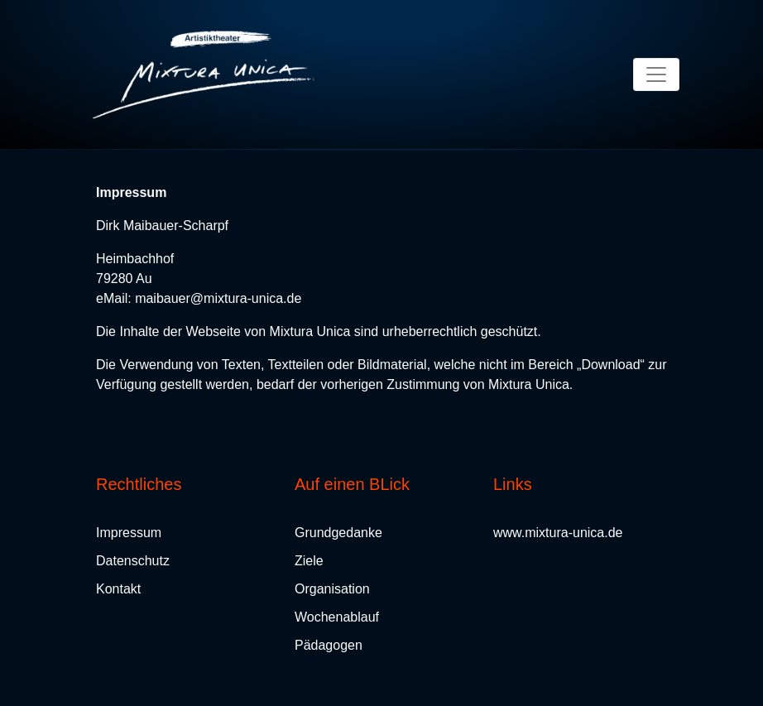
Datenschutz (133, 561)
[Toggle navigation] (656, 74)
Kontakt (118, 589)
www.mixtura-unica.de (558, 533)
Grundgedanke (338, 533)
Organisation (332, 589)
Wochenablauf (337, 617)
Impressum (128, 533)
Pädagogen (328, 645)
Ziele (309, 561)
